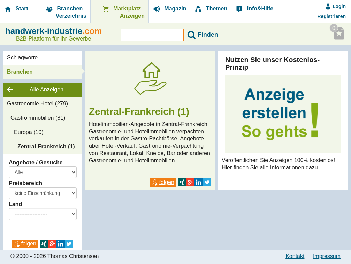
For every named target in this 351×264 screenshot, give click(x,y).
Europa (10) (29, 132)
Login (335, 6)
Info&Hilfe (254, 9)
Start (15, 9)
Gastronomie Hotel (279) (37, 104)
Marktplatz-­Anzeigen (123, 12)
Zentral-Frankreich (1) (46, 146)
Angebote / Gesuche (36, 163)
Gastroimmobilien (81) (37, 118)
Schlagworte (22, 57)
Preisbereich (25, 183)
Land (15, 204)
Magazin (169, 9)
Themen (210, 9)
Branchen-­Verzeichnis (65, 12)
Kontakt (294, 256)
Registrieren (331, 16)
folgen (25, 244)
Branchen (20, 72)
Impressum (327, 256)
